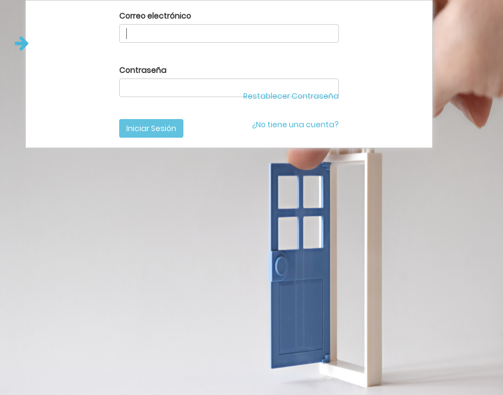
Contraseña (142, 70)
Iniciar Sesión (151, 128)
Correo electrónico (155, 15)
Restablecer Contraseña (291, 96)
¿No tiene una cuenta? (295, 124)
